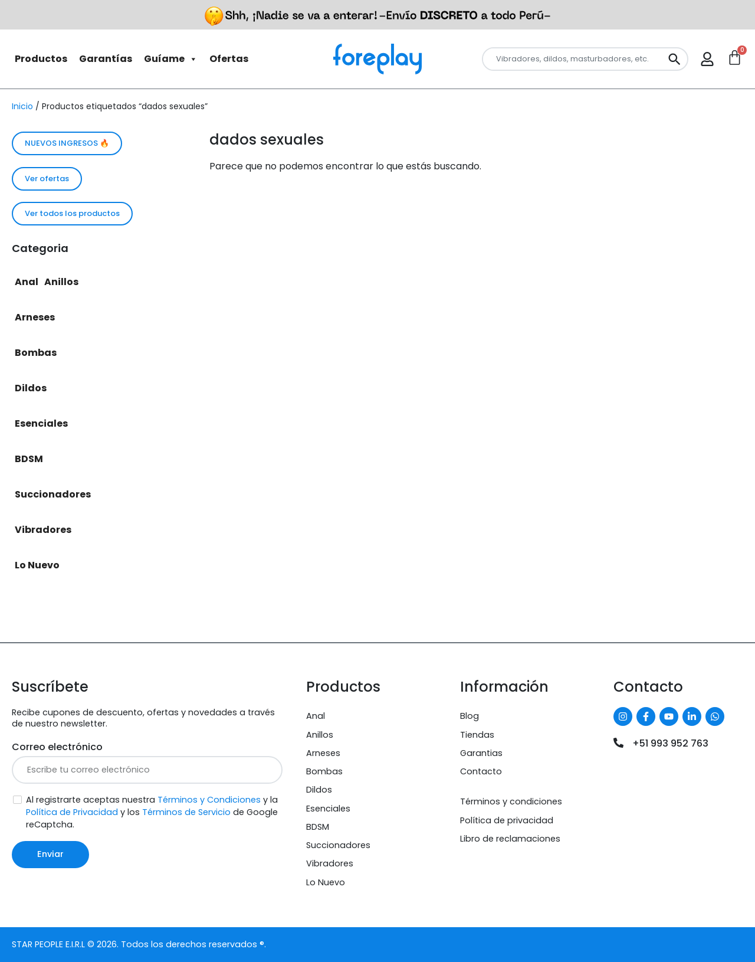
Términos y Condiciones (209, 800)
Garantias (481, 753)
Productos (41, 59)
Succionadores (53, 494)
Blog (469, 716)
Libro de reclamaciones (510, 839)
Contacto (481, 771)
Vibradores (43, 529)
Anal (26, 282)
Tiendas (477, 735)
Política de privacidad (506, 820)
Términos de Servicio (186, 812)
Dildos (31, 388)
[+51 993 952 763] (618, 743)
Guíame (171, 59)
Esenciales (41, 423)
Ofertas (228, 59)
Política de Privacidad (72, 812)
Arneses (35, 317)
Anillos (61, 282)
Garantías (105, 59)
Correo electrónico (57, 746)
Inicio (22, 106)
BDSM (29, 459)
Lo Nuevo (37, 565)
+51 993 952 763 (670, 743)
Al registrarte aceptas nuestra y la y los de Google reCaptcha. (152, 812)
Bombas (36, 352)
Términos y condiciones (511, 801)
